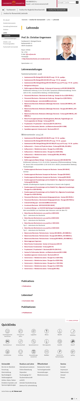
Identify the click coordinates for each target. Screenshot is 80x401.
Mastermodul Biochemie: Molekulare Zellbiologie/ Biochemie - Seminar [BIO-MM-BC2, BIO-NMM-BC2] (50, 105)
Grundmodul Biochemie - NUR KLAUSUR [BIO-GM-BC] (39, 205)
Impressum (64, 370)
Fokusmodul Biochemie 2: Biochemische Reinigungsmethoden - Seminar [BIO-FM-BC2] (48, 197)
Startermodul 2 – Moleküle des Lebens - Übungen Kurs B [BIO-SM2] (43, 260)
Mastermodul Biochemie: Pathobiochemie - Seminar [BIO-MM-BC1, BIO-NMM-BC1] (47, 233)
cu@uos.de (32, 54)
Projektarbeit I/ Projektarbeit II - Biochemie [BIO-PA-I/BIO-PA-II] (42, 123)
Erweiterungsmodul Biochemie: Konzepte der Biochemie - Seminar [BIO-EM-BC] (47, 169)
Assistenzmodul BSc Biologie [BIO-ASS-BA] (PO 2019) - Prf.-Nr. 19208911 (44, 77)
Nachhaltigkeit (6, 375)
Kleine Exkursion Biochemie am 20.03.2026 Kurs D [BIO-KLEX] (41, 228)
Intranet (62, 375)
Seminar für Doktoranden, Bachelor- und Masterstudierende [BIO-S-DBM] (45, 126)
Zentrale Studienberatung (28, 383)
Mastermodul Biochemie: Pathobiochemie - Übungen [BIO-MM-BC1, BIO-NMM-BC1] (48, 236)
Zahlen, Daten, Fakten (9, 380)
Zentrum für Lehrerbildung (28, 385)
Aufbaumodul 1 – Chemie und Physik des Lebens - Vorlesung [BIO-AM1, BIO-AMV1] (47, 146)
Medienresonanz (42, 375)
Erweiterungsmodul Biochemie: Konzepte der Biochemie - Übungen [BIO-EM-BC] (47, 174)
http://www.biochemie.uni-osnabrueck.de (36, 59)
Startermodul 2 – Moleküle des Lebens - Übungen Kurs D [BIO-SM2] (43, 266)
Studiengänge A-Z (25, 375)
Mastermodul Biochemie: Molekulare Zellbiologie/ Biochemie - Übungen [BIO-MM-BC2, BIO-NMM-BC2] (50, 110)
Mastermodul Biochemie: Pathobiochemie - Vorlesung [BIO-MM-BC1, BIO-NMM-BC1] (48, 238)
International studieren (27, 367)
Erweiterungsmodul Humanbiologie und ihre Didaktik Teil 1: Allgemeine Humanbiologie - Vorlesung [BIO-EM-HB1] (49, 181)
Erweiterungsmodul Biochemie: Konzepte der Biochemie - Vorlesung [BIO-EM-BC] (47, 177)
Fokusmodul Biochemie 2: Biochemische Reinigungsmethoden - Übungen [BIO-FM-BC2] (49, 200)
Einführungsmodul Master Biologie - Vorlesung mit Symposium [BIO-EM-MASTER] (47, 160)
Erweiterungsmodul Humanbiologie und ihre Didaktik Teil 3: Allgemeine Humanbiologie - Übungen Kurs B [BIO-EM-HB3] (49, 193)
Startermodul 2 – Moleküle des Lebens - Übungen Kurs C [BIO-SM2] (43, 263)
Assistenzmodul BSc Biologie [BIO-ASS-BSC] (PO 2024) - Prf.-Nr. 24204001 (45, 80)
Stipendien (23, 372)
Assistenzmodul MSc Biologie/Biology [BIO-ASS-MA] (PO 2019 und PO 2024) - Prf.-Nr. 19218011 (51, 83)
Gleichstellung (6, 372)
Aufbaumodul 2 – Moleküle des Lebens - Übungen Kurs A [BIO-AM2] (43, 149)
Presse (62, 377)
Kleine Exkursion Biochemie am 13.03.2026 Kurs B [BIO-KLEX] (41, 218)
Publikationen (27, 312)
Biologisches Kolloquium (31, 85)
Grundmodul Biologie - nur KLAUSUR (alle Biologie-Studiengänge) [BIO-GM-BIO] (47, 208)
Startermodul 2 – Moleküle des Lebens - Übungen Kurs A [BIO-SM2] (43, 257)
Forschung (5, 370)
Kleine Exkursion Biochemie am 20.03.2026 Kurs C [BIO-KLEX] (41, 223)
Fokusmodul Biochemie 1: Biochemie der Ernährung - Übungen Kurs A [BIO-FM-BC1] (48, 98)
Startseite (25, 20)
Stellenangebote (7, 377)
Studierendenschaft (26, 377)
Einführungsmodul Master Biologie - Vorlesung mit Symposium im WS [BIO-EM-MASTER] (49, 88)
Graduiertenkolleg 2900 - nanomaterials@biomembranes (40, 101)
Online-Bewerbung (26, 370)
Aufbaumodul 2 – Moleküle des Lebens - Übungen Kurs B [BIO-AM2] (43, 152)
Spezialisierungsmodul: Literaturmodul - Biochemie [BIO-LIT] (41, 129)
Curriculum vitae (28, 301)
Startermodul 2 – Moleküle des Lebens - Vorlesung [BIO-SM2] (41, 268)
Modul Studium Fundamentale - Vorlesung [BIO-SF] (38, 247)
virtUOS (22, 380)
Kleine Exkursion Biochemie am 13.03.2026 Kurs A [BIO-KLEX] (41, 213)
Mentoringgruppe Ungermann (32, 241)
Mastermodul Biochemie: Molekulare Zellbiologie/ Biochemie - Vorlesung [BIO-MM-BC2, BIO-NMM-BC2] (50, 115)
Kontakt (63, 367)
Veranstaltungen (42, 372)
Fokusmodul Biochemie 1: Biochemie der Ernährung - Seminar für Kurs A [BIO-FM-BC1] (48, 95)
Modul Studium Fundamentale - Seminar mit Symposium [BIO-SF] (43, 244)
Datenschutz (64, 372)
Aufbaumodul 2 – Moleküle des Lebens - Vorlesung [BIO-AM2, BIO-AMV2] (45, 154)
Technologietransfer (43, 370)
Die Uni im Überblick (8, 367)
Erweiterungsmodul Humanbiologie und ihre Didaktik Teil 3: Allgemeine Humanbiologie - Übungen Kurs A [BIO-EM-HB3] (49, 188)
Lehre (48, 20)
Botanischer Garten (43, 367)
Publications (27, 286)
